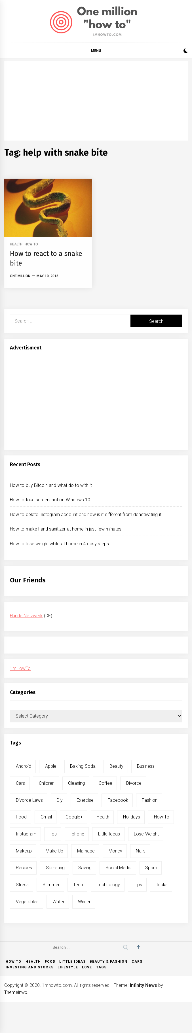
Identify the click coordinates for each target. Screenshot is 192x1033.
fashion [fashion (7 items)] (149, 800)
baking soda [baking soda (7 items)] (82, 766)
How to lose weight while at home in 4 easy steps (59, 543)
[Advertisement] (96, 101)
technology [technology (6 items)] (108, 884)
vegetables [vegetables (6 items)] (27, 901)
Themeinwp (15, 992)
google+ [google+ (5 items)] (74, 817)
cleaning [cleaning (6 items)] (76, 783)
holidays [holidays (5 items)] (131, 817)
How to (13, 962)
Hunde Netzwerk (26, 615)
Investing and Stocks (30, 967)
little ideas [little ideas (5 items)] (109, 834)
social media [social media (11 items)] (118, 867)
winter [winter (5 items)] (84, 901)
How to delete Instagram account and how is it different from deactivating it (85, 514)
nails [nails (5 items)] (140, 851)
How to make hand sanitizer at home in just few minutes (65, 529)
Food (50, 962)
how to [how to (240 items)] (161, 817)
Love (87, 967)
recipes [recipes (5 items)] (24, 867)
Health (33, 962)
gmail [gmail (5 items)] (46, 817)
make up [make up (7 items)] (54, 851)
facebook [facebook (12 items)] (117, 800)
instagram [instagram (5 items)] (26, 834)
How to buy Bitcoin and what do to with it (51, 485)
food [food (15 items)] (21, 817)
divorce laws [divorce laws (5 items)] (29, 800)
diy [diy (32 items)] (60, 800)
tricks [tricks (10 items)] (162, 884)
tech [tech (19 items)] (78, 884)
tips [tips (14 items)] (138, 884)
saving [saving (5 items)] (85, 867)
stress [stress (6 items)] (22, 884)
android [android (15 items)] (23, 766)
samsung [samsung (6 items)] (55, 867)
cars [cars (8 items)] (20, 783)
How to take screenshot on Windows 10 (50, 499)
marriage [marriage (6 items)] (86, 851)
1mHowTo (20, 668)
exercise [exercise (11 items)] (85, 800)
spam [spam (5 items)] (151, 867)
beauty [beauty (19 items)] (116, 766)
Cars (137, 962)
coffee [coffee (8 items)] (105, 783)
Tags (101, 967)
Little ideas (72, 962)
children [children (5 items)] (46, 783)
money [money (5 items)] (115, 851)
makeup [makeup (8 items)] (24, 851)
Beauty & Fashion (109, 962)
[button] (185, 51)
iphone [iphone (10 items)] (77, 834)
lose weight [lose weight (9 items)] (146, 834)
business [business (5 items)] (146, 766)
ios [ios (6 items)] (53, 834)
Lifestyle (68, 967)
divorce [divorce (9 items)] (134, 783)
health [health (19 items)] (103, 817)
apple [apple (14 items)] (50, 766)
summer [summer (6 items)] (51, 884)
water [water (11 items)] (58, 901)
